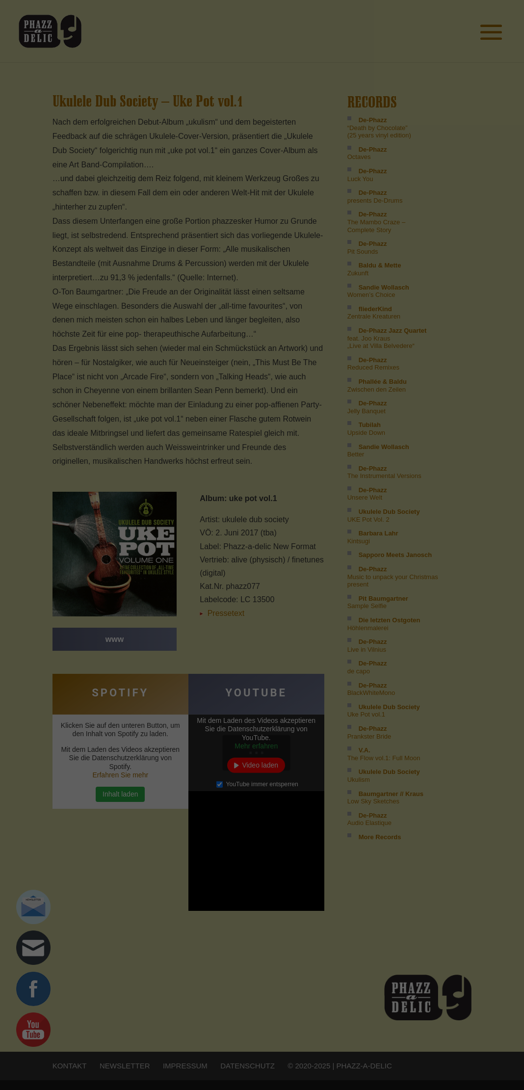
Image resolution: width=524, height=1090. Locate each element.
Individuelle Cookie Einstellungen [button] (438, 72)
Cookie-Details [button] (409, 83)
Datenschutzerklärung (457, 83)
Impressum (438, 89)
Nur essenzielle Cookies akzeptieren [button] (438, 51)
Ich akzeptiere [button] (439, 22)
